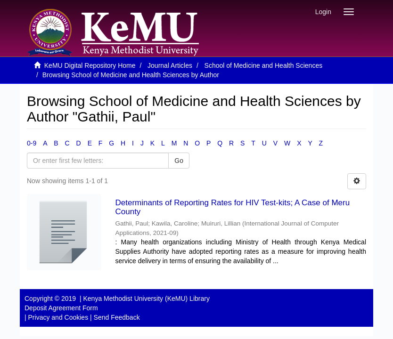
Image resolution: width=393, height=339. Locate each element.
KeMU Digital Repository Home (90, 65)
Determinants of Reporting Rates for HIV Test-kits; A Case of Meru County (232, 207)
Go (178, 160)
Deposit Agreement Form (61, 308)
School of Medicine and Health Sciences (264, 65)
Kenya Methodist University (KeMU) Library (146, 298)
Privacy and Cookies (58, 317)
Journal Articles (169, 65)
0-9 (31, 143)
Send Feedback (117, 317)
